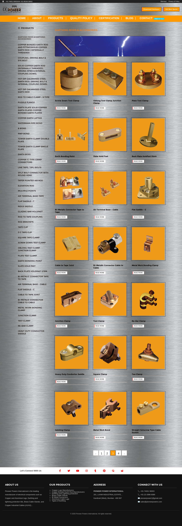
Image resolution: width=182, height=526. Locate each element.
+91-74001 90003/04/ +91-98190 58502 (19, 1)
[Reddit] (122, 471)
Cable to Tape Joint (64, 265)
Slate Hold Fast (100, 156)
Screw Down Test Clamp (67, 101)
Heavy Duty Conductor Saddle (69, 374)
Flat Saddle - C (139, 210)
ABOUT (37, 18)
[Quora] (113, 471)
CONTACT (152, 18)
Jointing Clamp (62, 430)
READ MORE (61, 108)
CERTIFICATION (109, 18)
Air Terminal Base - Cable (105, 210)
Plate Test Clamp (140, 101)
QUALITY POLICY (81, 18)
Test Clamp (98, 321)
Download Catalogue (151, 9)
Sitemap (163, 1)
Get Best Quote (171, 9)
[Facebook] (60, 471)
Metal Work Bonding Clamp (145, 265)
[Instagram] (87, 471)
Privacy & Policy (174, 1)
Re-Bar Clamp (138, 321)
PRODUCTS (55, 18)
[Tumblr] (95, 471)
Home (163, 31)
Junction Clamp (62, 321)
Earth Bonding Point (65, 156)
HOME (22, 18)
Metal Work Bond (101, 430)
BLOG (129, 18)
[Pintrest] (104, 471)
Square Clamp (100, 374)
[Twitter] (69, 471)
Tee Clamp (137, 374)
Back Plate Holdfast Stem (144, 156)
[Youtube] (78, 471)
